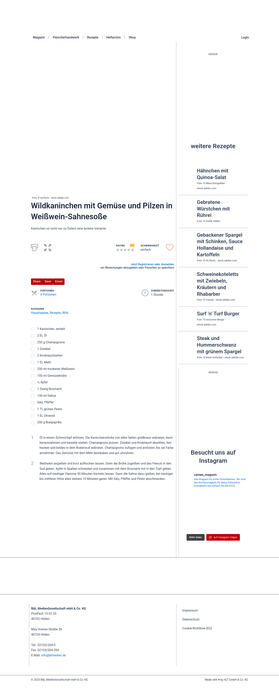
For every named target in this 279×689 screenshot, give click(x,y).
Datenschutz (191, 619)
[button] (47, 247)
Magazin (39, 37)
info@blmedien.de (53, 655)
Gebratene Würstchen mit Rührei (213, 208)
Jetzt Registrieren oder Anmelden (152, 264)
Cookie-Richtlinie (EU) (197, 628)
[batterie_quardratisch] (213, 406)
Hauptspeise (39, 313)
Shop (132, 37)
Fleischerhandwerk (66, 37)
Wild (65, 313)
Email (59, 281)
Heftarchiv (113, 37)
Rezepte (92, 37)
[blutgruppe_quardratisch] (213, 93)
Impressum (190, 610)
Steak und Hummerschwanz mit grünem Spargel (219, 344)
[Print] (34, 247)
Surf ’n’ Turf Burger (218, 314)
